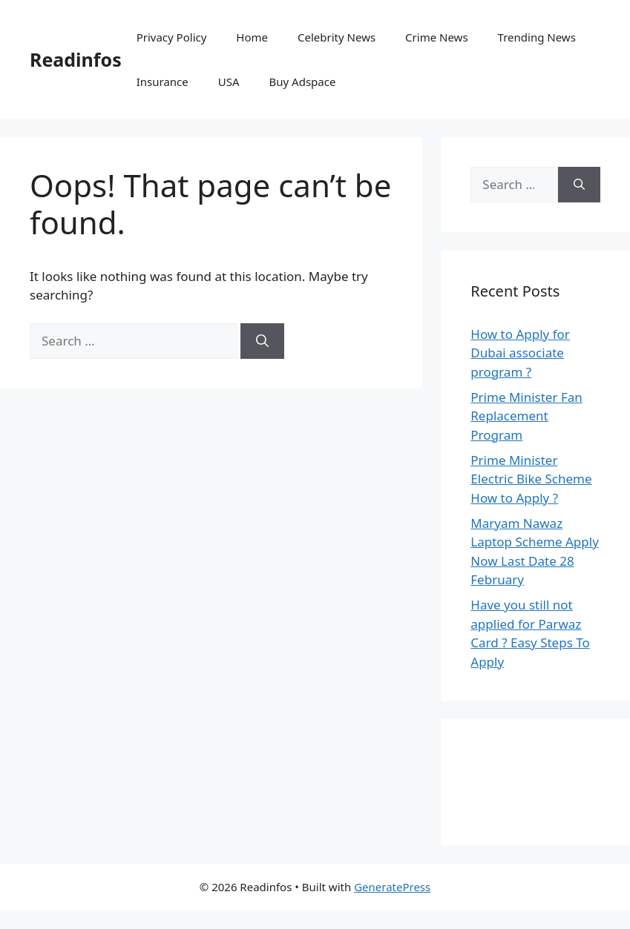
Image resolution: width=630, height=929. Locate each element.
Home (252, 37)
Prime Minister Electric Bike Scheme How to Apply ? (530, 479)
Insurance (162, 81)
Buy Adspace (302, 81)
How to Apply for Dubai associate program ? (520, 352)
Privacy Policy (172, 37)
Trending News (537, 37)
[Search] (262, 341)
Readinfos (76, 59)
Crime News (436, 37)
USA (229, 81)
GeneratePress (392, 886)
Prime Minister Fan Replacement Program (526, 416)
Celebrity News (336, 37)
